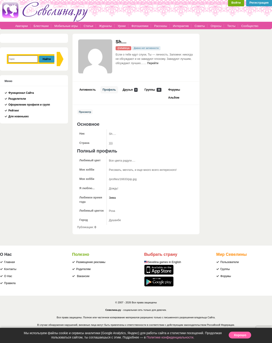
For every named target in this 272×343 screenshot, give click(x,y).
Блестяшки (41, 26)
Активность (87, 89)
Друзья (130, 90)
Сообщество (249, 26)
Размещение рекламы (90, 262)
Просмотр (85, 112)
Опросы (216, 26)
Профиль (109, 89)
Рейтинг (13, 110)
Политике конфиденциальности (170, 337)
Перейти (152, 63)
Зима (112, 197)
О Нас (8, 276)
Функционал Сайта (21, 92)
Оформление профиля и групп (29, 104)
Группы (152, 90)
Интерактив (181, 26)
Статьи (88, 26)
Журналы (105, 26)
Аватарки (21, 26)
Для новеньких (18, 116)
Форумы (174, 89)
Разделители (17, 98)
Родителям (83, 269)
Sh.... (121, 41)
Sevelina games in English (164, 262)
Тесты (231, 26)
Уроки (122, 26)
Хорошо (240, 335)
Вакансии (83, 276)
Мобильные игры (66, 26)
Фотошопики (139, 26)
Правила (10, 283)
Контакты (10, 269)
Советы (199, 26)
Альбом (173, 97)
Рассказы (161, 26)
